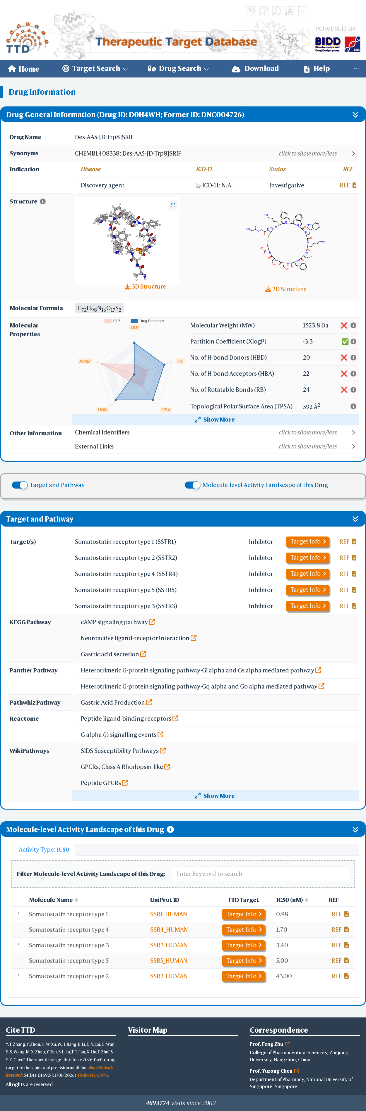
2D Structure (286, 289)
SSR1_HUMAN (168, 914)
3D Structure (145, 286)
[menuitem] (23, 68)
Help (317, 68)
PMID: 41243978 (93, 1075)
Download (255, 68)
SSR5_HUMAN (168, 960)
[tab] (41, 850)
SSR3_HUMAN (169, 945)
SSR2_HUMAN (169, 976)
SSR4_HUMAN (169, 929)
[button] (217, 153)
